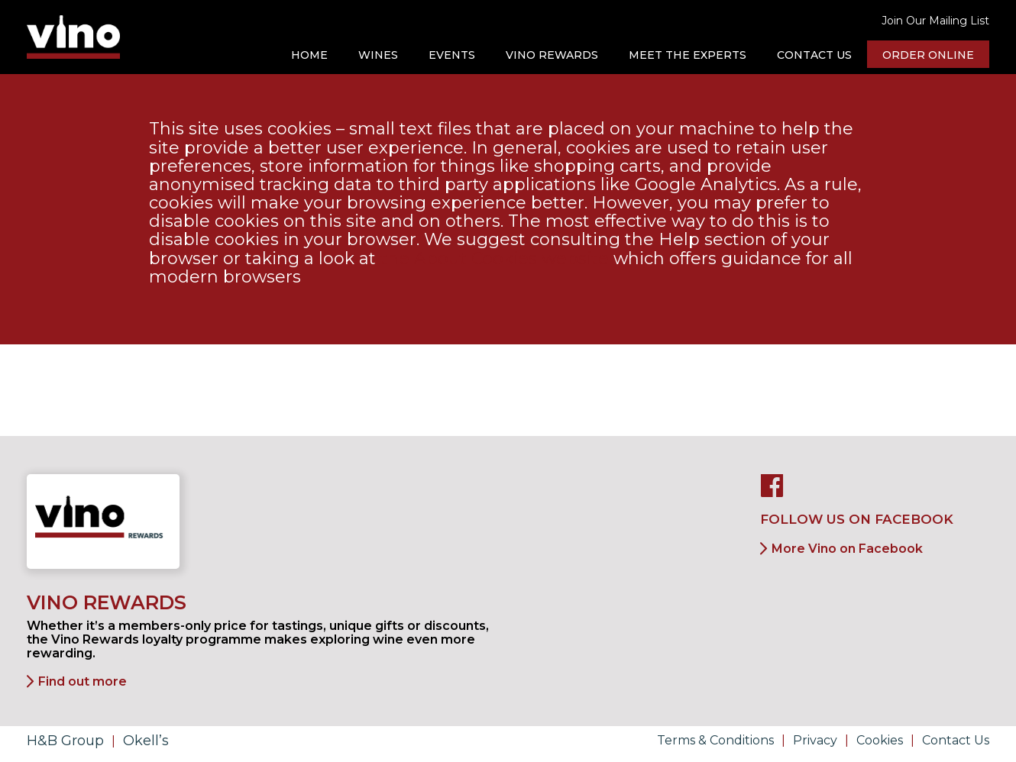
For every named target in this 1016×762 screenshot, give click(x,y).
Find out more (82, 681)
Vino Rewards (552, 55)
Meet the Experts (687, 55)
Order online (928, 55)
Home (309, 55)
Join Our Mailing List (935, 20)
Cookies (879, 740)
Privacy (815, 740)
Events (452, 55)
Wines (378, 55)
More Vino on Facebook (847, 548)
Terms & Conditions (715, 740)
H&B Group (65, 740)
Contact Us (814, 55)
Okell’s (146, 740)
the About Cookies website (494, 258)
